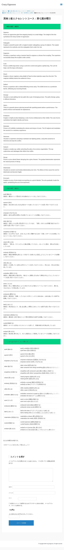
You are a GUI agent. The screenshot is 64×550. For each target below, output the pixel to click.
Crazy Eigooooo (9, 4)
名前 (10, 489)
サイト (10, 501)
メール (11, 495)
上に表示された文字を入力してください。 (21, 517)
